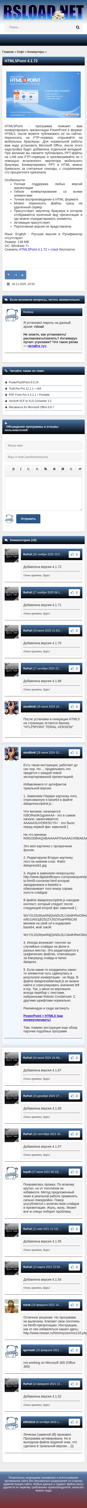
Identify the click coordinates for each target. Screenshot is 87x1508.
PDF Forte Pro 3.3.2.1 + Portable (29, 394)
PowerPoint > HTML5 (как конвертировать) (43, 1018)
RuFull (27, 554)
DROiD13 (29, 1422)
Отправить (28, 518)
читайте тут (37, 346)
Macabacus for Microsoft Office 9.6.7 (31, 407)
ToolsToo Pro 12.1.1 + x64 (25, 388)
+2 (15, 275)
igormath (29, 1350)
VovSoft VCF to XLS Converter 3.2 (30, 401)
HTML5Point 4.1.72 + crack (38, 249)
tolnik (27, 1305)
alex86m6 (29, 706)
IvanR (27, 1172)
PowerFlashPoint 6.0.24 (23, 382)
